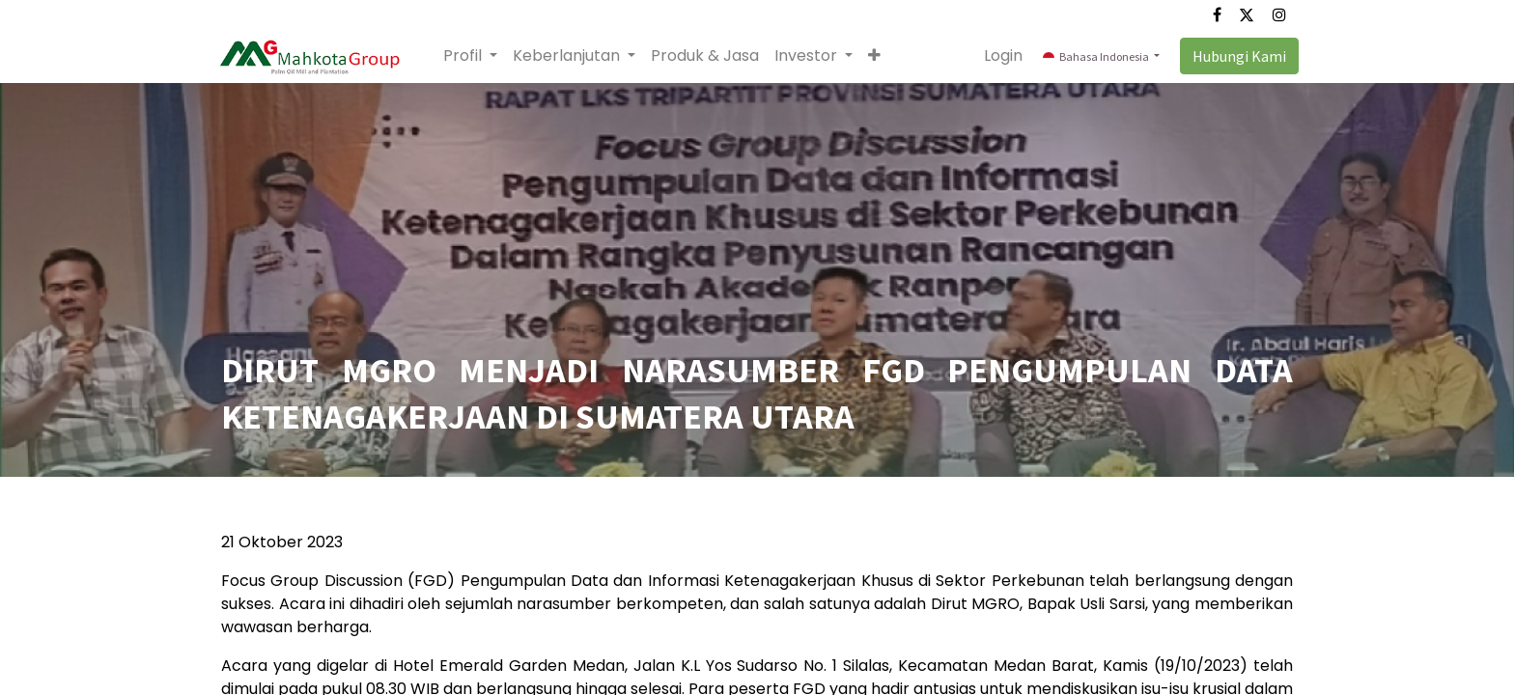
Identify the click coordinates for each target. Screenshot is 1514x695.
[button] (879, 56)
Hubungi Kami (1233, 56)
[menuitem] (709, 56)
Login (998, 55)
